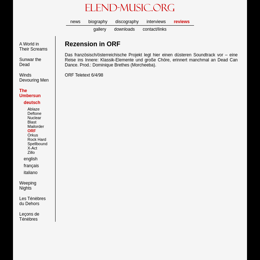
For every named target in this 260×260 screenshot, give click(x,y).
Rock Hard (36, 139)
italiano (31, 172)
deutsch (32, 102)
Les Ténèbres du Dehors (32, 201)
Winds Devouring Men (34, 78)
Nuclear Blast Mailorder (35, 122)
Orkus (32, 135)
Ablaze (33, 109)
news (75, 21)
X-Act (32, 148)
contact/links (155, 29)
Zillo (31, 152)
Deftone (34, 113)
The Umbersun (30, 93)
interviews (156, 21)
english (31, 158)
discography (127, 21)
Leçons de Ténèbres (29, 217)
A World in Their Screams (33, 47)
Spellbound (37, 144)
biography (97, 21)
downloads (124, 29)
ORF (113, 44)
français (31, 165)
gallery (99, 29)
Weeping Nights (27, 186)
